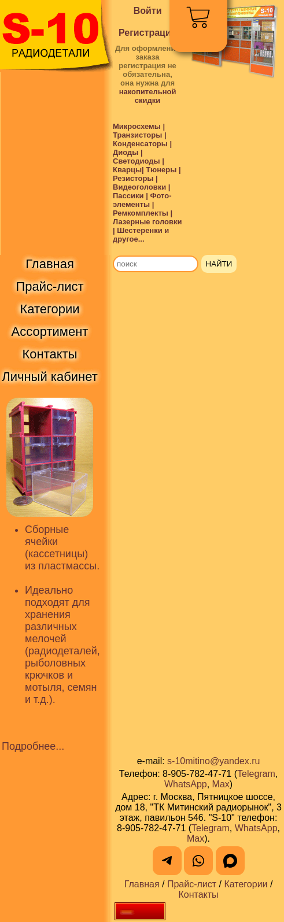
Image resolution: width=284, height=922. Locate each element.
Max (221, 784)
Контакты (198, 894)
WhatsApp (185, 784)
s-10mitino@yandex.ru (213, 761)
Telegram (256, 774)
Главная (142, 884)
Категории (245, 884)
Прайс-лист (191, 884)
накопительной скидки (147, 96)
